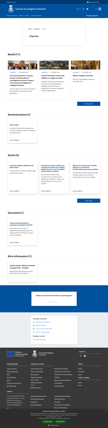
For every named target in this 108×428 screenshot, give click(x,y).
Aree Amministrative (12, 371)
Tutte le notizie (89, 104)
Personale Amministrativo (14, 383)
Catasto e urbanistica (36, 382)
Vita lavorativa (35, 374)
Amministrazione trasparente (62, 396)
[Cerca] (99, 9)
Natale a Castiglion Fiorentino (83, 75)
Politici (9, 380)
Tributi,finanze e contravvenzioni (63, 374)
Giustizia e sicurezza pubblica (62, 371)
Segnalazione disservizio (37, 399)
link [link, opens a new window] (69, 418)
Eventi (80, 385)
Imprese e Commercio (36, 377)
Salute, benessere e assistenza (62, 380)
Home (30, 29)
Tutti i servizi (88, 201)
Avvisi (79, 374)
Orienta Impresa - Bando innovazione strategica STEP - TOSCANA (22, 266)
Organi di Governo (12, 369)
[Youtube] (85, 9)
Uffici (8, 374)
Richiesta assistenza (36, 405)
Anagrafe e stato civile (37, 369)
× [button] (106, 410)
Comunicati (13, 72)
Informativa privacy (59, 399)
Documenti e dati (11, 386)
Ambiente (57, 377)
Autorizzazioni (58, 383)
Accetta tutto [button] (48, 421)
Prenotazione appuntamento (38, 396)
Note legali (57, 402)
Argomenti (37, 29)
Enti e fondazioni (11, 377)
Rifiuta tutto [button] (60, 421)
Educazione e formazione (61, 369)
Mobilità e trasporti (36, 388)
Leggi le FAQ (34, 402)
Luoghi (80, 382)
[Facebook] (81, 9)
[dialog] (54, 418)
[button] (54, 425)
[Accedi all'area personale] (93, 2)
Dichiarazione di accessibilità (62, 405)
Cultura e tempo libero (37, 371)
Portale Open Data (59, 386)
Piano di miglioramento (60, 408)
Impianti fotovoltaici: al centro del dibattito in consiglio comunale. (52, 76)
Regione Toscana (11, 2)
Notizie (80, 369)
